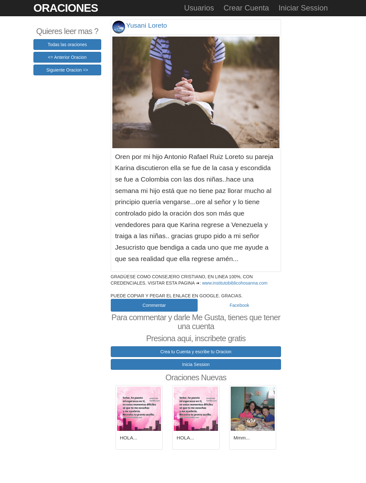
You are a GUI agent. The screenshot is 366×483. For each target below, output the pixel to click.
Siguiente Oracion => (67, 69)
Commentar (154, 305)
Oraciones (65, 8)
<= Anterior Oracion (67, 57)
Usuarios (199, 7)
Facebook (239, 305)
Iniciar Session (303, 7)
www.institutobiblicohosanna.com (234, 283)
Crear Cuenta (246, 7)
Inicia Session (195, 364)
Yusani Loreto (146, 25)
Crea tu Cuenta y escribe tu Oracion (195, 351)
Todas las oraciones (67, 44)
